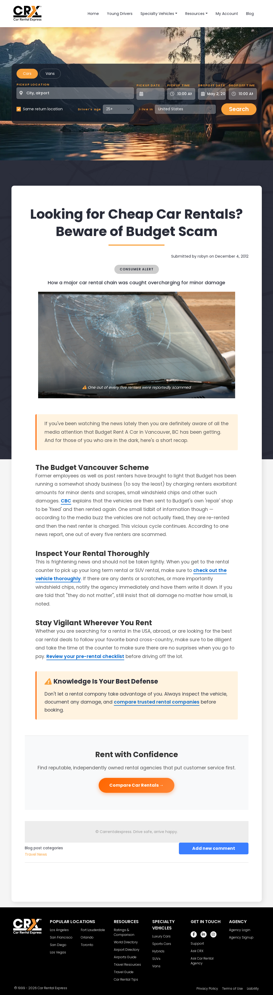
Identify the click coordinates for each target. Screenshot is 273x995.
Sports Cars (161, 943)
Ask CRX (197, 951)
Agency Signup (241, 937)
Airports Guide (125, 957)
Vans (50, 73)
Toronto (87, 945)
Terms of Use (232, 988)
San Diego (58, 945)
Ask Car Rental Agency (202, 960)
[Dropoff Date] (215, 94)
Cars (27, 73)
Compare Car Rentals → (136, 785)
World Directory (126, 942)
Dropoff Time (242, 85)
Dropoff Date (211, 85)
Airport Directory (126, 949)
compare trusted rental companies (156, 702)
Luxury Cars (161, 936)
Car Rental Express (52, 988)
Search (239, 109)
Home (93, 13)
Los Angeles (59, 930)
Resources (194, 13)
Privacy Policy (207, 988)
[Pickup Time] (184, 94)
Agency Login (239, 930)
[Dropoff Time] (246, 94)
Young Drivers (120, 13)
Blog (250, 13)
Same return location (43, 109)
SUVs (156, 958)
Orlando (87, 937)
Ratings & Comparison (124, 932)
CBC (66, 501)
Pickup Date (148, 85)
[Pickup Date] (153, 94)
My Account (227, 13)
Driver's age (89, 109)
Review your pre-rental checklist (85, 656)
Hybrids (158, 951)
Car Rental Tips (126, 979)
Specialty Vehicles (157, 13)
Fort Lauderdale (93, 930)
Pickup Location (33, 84)
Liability (253, 988)
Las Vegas (58, 952)
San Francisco (61, 937)
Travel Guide (124, 972)
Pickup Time (178, 85)
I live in (146, 109)
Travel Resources (127, 964)
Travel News (36, 854)
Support (197, 943)
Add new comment (213, 848)
